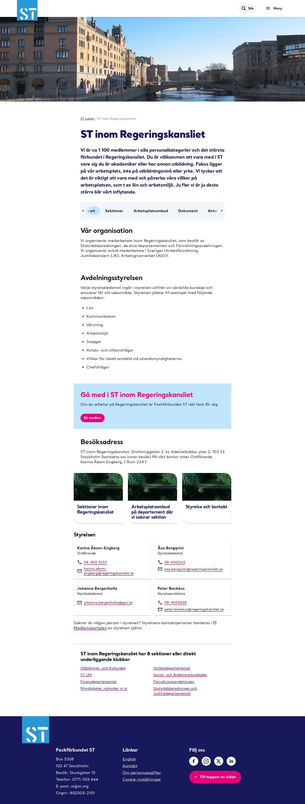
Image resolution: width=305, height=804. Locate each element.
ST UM (86, 675)
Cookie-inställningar (142, 779)
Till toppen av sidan (214, 776)
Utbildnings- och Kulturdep (103, 668)
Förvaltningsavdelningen (173, 681)
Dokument (188, 210)
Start (90, 210)
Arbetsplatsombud (150, 210)
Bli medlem (92, 418)
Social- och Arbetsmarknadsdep (180, 675)
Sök (247, 8)
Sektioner (114, 210)
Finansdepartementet (98, 681)
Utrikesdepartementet (171, 668)
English (129, 759)
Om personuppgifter (142, 772)
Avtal (213, 210)
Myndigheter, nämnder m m (103, 688)
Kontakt (130, 765)
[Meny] (275, 8)
